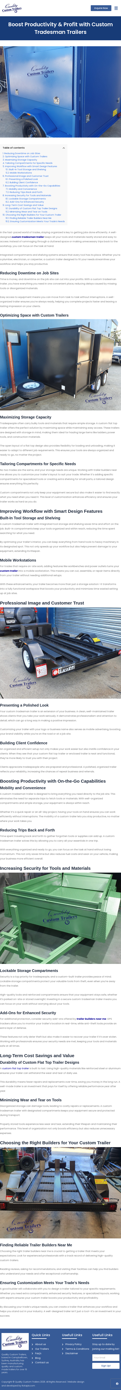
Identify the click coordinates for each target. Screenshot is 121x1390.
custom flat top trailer (15, 1068)
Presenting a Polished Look (23, 179)
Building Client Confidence (24, 182)
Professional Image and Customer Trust (27, 176)
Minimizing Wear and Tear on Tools (28, 211)
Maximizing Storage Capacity (21, 159)
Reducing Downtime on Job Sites (22, 153)
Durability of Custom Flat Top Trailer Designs (33, 208)
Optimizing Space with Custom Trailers (26, 156)
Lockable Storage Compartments (27, 198)
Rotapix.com (28, 1385)
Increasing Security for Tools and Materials (28, 195)
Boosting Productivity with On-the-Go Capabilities (32, 185)
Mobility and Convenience (23, 189)
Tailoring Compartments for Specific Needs (28, 163)
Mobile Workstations (21, 172)
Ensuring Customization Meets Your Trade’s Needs (37, 221)
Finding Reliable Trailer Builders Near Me (30, 218)
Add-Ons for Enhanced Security (27, 202)
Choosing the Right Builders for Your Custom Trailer (33, 214)
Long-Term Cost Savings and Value (24, 205)
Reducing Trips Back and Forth (26, 192)
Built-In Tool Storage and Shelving (27, 169)
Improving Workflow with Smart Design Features (31, 166)
